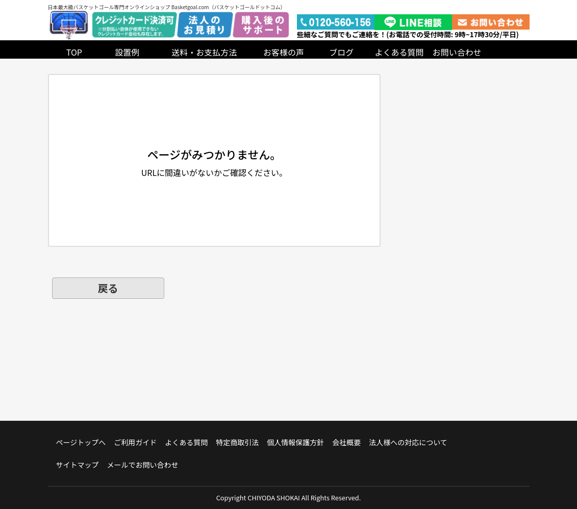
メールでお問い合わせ (143, 465)
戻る (108, 288)
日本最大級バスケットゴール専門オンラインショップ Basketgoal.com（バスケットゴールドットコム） (167, 7)
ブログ (341, 52)
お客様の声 (283, 52)
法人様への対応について (408, 442)
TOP (74, 52)
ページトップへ (81, 442)
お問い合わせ (457, 52)
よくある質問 (399, 52)
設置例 (127, 52)
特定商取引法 (237, 442)
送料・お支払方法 (204, 52)
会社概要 (346, 442)
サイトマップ (77, 465)
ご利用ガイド (135, 442)
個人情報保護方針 (295, 442)
